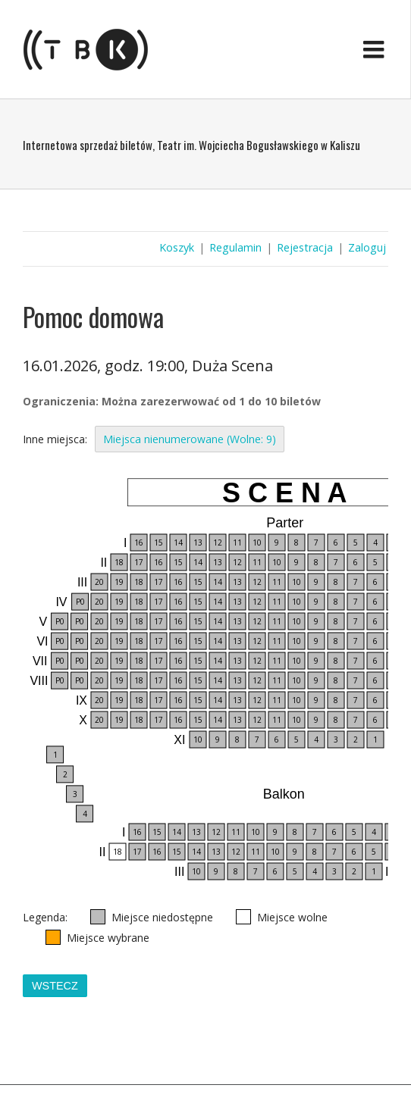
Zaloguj (367, 247)
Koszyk (176, 247)
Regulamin (235, 247)
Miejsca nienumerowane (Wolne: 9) (189, 439)
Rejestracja (305, 247)
